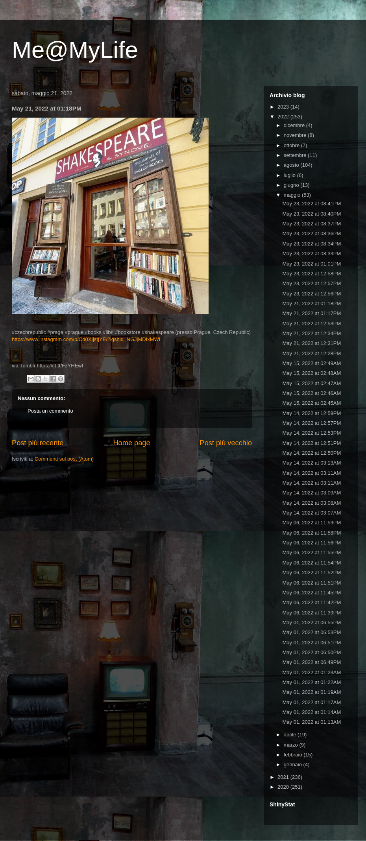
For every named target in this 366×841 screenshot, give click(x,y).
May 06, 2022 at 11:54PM (311, 563)
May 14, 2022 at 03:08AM (311, 503)
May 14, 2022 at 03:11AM (311, 473)
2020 (283, 787)
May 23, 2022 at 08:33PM (311, 253)
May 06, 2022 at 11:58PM (311, 533)
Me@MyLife (75, 50)
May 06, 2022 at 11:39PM (311, 613)
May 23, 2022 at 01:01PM (311, 264)
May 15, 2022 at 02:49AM (311, 363)
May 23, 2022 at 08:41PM (311, 204)
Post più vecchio (226, 443)
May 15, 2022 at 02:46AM (311, 393)
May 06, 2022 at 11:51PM (311, 583)
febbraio (294, 755)
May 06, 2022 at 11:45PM (311, 593)
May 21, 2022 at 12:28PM (311, 353)
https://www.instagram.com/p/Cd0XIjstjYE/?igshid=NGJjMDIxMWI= (87, 339)
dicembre (295, 125)
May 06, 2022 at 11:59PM (311, 523)
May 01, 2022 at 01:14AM (311, 712)
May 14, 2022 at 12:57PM (311, 423)
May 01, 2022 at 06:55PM (311, 622)
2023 (283, 107)
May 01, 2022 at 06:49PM (311, 662)
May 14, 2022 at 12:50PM (311, 453)
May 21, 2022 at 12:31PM (311, 343)
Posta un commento (50, 411)
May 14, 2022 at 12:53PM (311, 433)
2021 (283, 777)
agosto (292, 165)
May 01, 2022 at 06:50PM (311, 652)
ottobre (292, 145)
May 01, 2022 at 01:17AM (311, 702)
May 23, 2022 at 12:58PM (311, 274)
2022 (283, 117)
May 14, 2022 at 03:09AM (311, 493)
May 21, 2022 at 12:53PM (311, 323)
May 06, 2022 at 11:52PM (311, 572)
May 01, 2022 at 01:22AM (311, 682)
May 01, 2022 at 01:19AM (311, 692)
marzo (291, 745)
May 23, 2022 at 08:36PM (311, 233)
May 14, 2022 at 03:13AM (311, 463)
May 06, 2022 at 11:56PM (311, 543)
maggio (293, 195)
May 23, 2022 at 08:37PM (311, 224)
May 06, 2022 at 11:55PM (311, 552)
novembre (296, 135)
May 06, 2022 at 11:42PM (311, 602)
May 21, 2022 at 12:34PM (311, 333)
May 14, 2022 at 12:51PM (311, 443)
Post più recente (37, 443)
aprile (291, 735)
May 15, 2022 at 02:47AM (311, 383)
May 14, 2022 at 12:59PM (311, 413)
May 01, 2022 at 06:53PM (311, 632)
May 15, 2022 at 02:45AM (311, 403)
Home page (131, 443)
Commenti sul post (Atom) (64, 459)
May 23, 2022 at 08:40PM (311, 214)
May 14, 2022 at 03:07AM (311, 513)
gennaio (293, 764)
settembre (296, 155)
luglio (290, 175)
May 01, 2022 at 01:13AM (311, 722)
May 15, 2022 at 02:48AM (311, 373)
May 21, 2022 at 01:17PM (311, 313)
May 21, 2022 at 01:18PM (311, 303)
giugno (292, 185)
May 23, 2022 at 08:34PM (311, 244)
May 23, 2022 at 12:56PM (311, 294)
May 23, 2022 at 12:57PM (311, 283)
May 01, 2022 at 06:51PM (311, 643)
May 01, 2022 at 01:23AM (311, 672)
